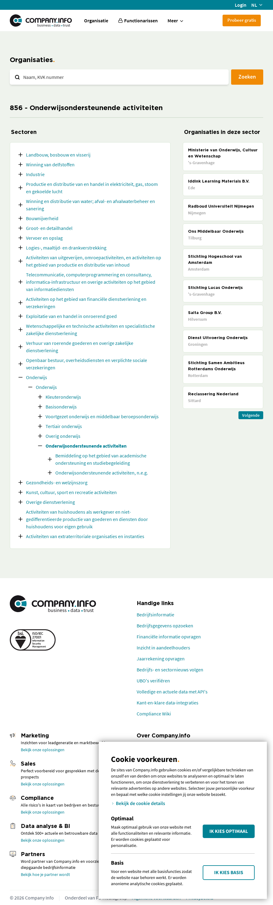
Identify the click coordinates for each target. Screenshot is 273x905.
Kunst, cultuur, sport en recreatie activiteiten (71, 492)
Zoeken (247, 76)
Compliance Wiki (154, 714)
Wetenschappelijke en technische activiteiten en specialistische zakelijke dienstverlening (90, 329)
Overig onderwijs (63, 436)
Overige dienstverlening (50, 502)
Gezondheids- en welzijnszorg (56, 482)
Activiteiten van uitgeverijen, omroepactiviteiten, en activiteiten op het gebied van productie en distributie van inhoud (93, 261)
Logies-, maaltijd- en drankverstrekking (66, 248)
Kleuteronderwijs (63, 397)
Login (240, 5)
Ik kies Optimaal (228, 831)
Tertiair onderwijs (64, 426)
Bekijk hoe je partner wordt (45, 874)
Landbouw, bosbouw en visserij (58, 155)
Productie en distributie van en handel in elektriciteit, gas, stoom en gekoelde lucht (92, 187)
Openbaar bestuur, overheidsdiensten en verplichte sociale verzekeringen (86, 364)
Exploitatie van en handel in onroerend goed (71, 316)
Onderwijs (36, 377)
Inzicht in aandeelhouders (163, 648)
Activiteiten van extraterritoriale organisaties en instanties (85, 536)
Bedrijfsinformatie (155, 614)
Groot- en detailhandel (49, 228)
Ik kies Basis (228, 873)
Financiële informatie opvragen (169, 637)
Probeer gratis (241, 20)
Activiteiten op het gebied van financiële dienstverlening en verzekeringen (86, 302)
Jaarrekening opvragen (161, 659)
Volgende (251, 415)
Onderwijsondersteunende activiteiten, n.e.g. (101, 473)
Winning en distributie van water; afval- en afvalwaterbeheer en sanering (90, 205)
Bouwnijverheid (42, 218)
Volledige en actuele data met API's (172, 692)
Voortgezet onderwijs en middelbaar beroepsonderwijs (102, 416)
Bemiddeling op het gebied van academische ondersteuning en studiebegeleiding (100, 459)
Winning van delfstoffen (50, 164)
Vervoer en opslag (44, 238)
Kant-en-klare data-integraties (167, 703)
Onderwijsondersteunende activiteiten (86, 446)
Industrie (35, 174)
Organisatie (96, 20)
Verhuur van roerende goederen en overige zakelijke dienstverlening (79, 346)
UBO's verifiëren (153, 681)
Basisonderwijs (61, 407)
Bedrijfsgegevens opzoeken (165, 625)
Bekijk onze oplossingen (43, 749)
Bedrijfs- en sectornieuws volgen (170, 670)
